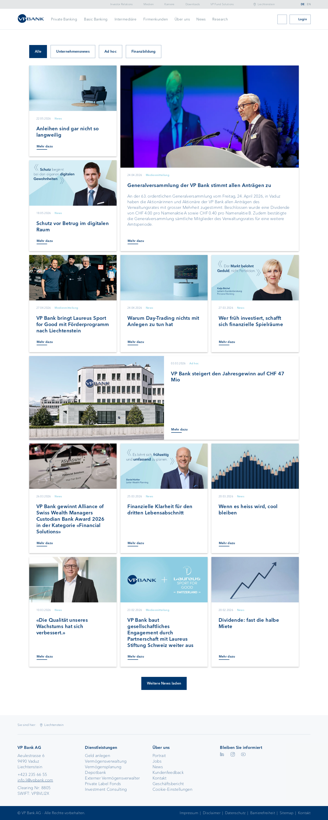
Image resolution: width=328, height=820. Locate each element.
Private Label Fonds (103, 783)
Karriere (169, 4)
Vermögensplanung (103, 766)
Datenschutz (235, 813)
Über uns (182, 19)
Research (220, 19)
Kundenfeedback (168, 772)
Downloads (193, 4)
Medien (149, 4)
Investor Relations (121, 4)
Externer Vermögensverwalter (112, 778)
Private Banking (64, 19)
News (201, 19)
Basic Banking (95, 19)
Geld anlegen (97, 755)
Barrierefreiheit (262, 813)
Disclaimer (211, 813)
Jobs (157, 761)
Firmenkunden (155, 19)
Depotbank (95, 772)
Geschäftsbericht (168, 783)
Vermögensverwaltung (105, 761)
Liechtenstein (266, 4)
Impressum (189, 813)
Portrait (159, 755)
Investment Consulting (106, 789)
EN (309, 4)
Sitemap (286, 813)
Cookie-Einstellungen (172, 789)
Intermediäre (126, 19)
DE (303, 4)
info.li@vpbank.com (35, 780)
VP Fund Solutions (222, 4)
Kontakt (159, 778)
